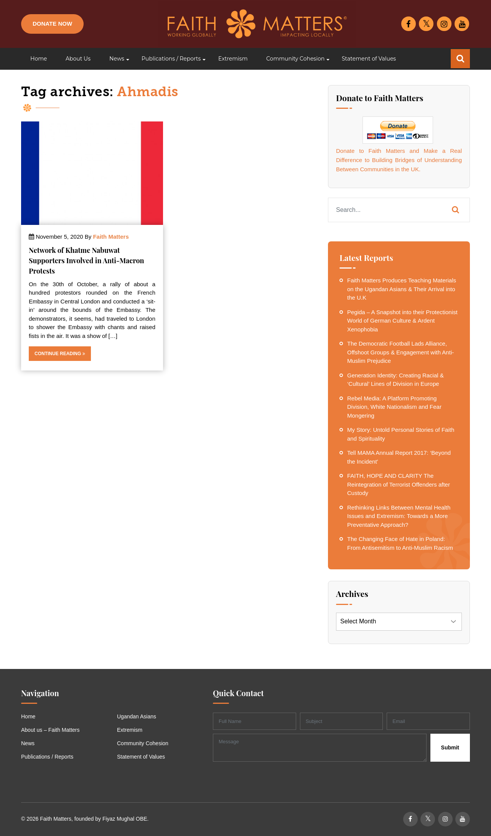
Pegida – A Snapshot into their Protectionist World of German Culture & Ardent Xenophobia (402, 321)
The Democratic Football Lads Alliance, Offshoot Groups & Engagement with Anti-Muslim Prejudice (400, 352)
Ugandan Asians (136, 716)
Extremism (129, 730)
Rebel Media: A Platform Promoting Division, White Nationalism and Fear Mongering (394, 407)
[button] (116, 59)
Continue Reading (60, 353)
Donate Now (52, 23)
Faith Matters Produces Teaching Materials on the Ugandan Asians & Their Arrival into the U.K (401, 289)
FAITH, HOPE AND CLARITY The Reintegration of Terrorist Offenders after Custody (398, 484)
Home (28, 716)
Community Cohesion (142, 743)
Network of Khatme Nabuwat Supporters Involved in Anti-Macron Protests (86, 260)
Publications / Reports (47, 757)
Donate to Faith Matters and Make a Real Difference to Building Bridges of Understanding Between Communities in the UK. (399, 160)
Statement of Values (141, 757)
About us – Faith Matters (50, 730)
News (28, 743)
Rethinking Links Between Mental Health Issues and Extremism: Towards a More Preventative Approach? (398, 516)
